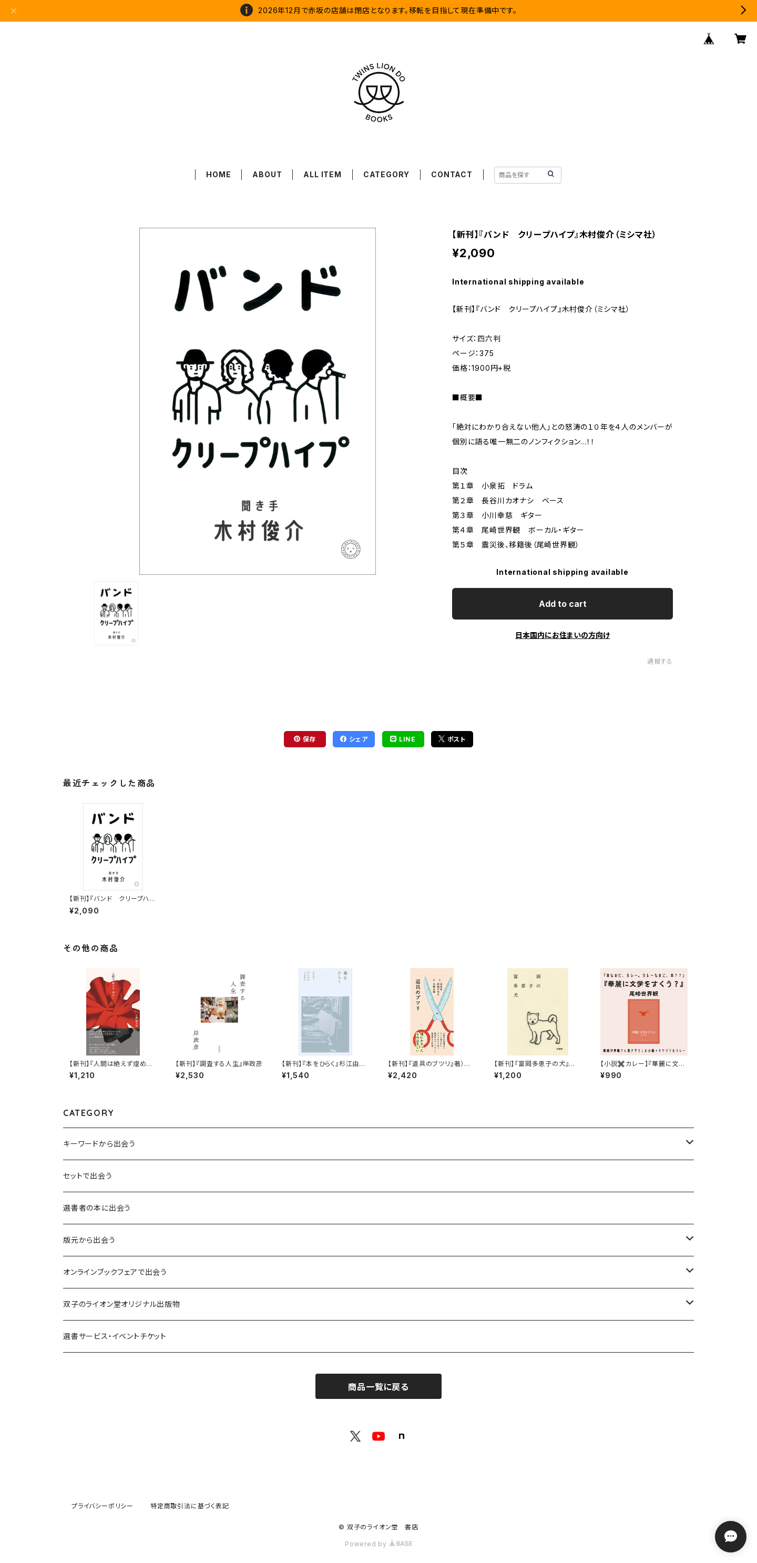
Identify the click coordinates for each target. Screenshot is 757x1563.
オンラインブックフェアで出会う (115, 1271)
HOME (218, 174)
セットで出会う (87, 1175)
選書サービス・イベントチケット (115, 1336)
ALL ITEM (322, 174)
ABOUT (267, 174)
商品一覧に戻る (378, 1387)
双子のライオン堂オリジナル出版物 (121, 1304)
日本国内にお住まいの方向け (562, 635)
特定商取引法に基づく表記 (189, 1506)
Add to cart (563, 603)
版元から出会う (89, 1239)
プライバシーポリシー (102, 1506)
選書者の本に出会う (97, 1207)
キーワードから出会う (99, 1143)
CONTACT (452, 174)
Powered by (378, 1544)
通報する (660, 661)
